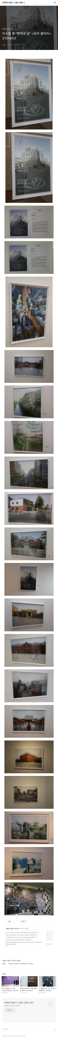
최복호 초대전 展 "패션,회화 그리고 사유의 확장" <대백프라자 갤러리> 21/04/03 (24, 943)
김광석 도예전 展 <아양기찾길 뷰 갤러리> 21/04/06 (21, 935)
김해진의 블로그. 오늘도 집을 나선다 (14, 3)
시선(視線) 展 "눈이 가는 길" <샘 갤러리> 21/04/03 (20, 937)
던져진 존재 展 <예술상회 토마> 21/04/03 (18, 939)
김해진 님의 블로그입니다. (12, 1006)
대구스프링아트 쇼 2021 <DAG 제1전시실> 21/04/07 (21, 932)
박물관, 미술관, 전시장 (12, 928)
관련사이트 (5, 1029)
